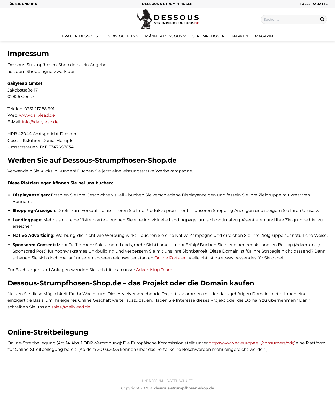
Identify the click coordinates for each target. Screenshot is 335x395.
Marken (239, 36)
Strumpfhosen (208, 36)
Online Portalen (170, 257)
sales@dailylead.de (70, 307)
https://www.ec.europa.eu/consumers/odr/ (252, 342)
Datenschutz (180, 381)
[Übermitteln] (322, 19)
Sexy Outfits (123, 36)
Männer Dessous (165, 36)
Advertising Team (154, 269)
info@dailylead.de (40, 121)
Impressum (152, 381)
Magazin (264, 36)
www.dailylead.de (37, 115)
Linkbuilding (101, 251)
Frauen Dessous (82, 36)
